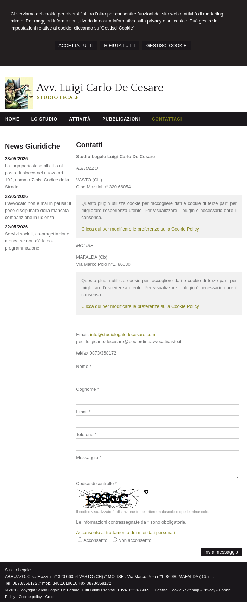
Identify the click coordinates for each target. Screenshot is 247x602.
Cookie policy (30, 597)
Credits (51, 597)
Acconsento (95, 540)
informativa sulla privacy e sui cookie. (150, 21)
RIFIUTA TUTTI (119, 45)
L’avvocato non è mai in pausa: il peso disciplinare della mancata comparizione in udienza (38, 210)
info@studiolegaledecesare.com (122, 334)
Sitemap (192, 590)
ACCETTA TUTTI (75, 45)
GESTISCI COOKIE (166, 45)
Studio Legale (57, 98)
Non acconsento (134, 540)
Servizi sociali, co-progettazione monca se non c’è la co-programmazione (37, 241)
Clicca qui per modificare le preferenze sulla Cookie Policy (140, 229)
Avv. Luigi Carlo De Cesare (100, 88)
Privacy (209, 590)
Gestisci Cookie (168, 590)
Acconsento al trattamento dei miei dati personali (125, 532)
